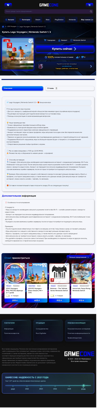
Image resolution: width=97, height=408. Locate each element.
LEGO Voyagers (12, 26)
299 (15, 301)
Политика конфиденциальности (79, 373)
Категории (26, 20)
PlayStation (59, 20)
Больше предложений (79, 258)
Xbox (47, 20)
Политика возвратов (11, 373)
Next (89, 303)
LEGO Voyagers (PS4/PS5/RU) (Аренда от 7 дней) (14, 291)
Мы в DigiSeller (41, 373)
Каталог (11, 20)
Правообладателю (75, 378)
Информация (8, 369)
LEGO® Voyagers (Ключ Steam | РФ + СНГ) (35, 291)
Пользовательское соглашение (79, 369)
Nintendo (72, 20)
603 (37, 301)
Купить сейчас (64, 48)
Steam (37, 20)
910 (59, 301)
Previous (6, 303)
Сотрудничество (42, 369)
